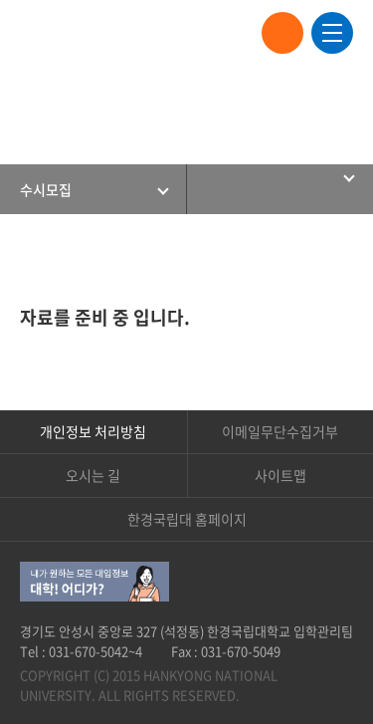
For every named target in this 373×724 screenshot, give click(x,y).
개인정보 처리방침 (93, 431)
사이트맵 (280, 475)
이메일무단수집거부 (280, 431)
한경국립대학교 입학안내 (99, 33)
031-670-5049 (240, 650)
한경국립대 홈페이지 (187, 519)
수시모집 (46, 189)
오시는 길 (93, 475)
